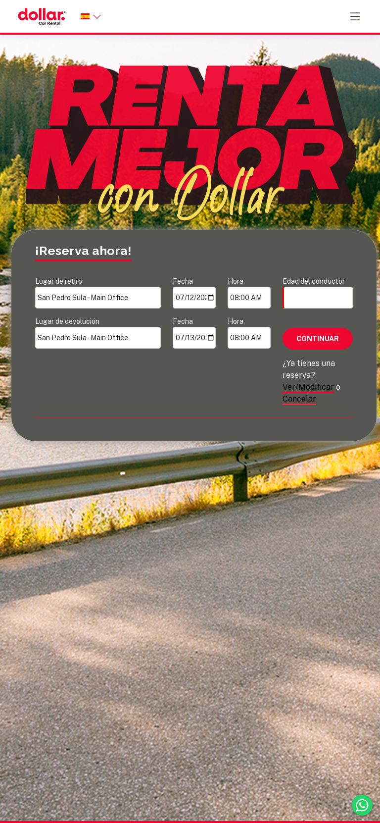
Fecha (194, 293)
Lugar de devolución (98, 333)
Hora (249, 293)
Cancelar (299, 399)
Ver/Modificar (308, 387)
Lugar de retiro (98, 293)
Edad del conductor (318, 293)
